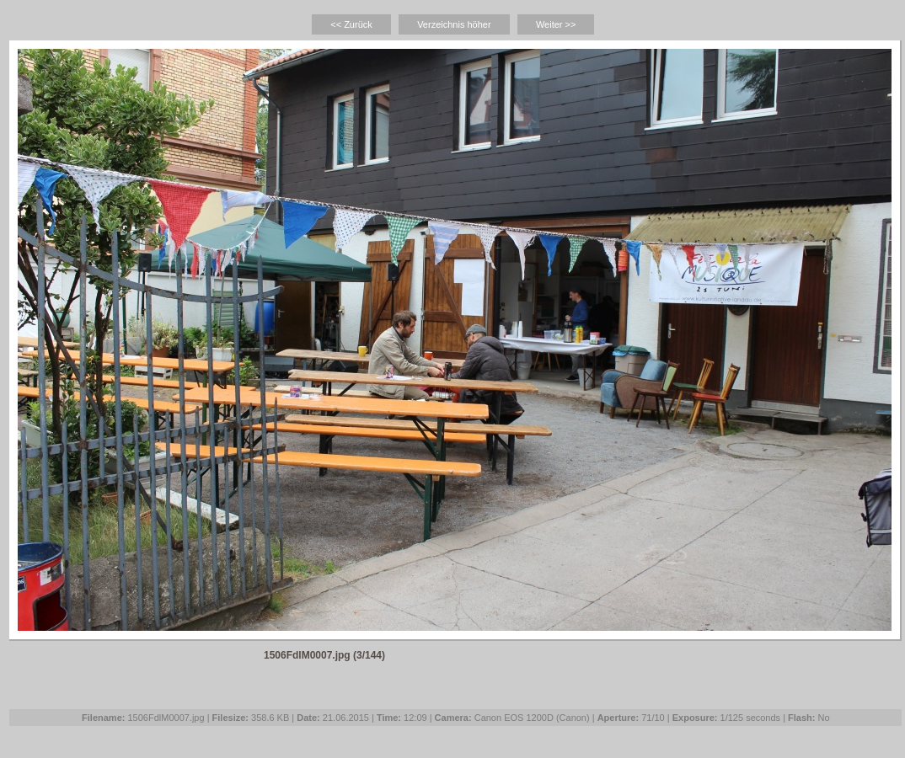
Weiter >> (556, 24)
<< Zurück (351, 24)
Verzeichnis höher (453, 24)
